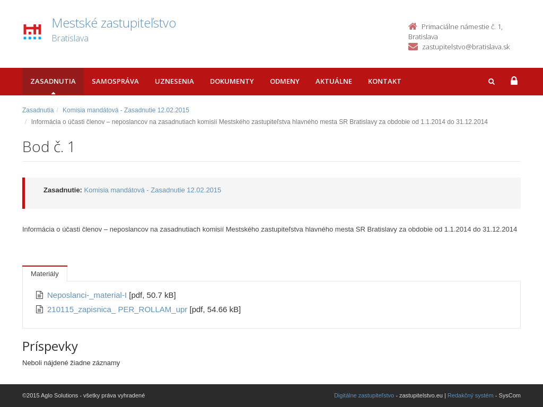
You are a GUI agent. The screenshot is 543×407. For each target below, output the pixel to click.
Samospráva (115, 81)
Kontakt (384, 81)
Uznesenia (174, 81)
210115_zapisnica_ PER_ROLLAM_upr (118, 309)
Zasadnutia (53, 81)
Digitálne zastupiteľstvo (364, 395)
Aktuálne (334, 81)
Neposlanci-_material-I (88, 294)
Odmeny (285, 81)
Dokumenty (232, 81)
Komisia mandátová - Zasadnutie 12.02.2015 (126, 110)
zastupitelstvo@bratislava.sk (466, 46)
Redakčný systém (471, 395)
